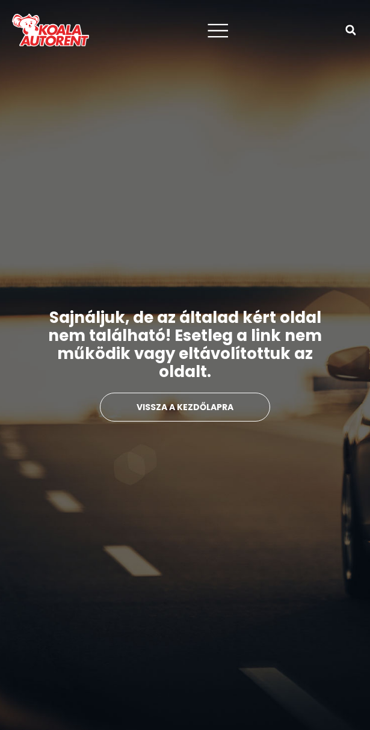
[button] (350, 30)
